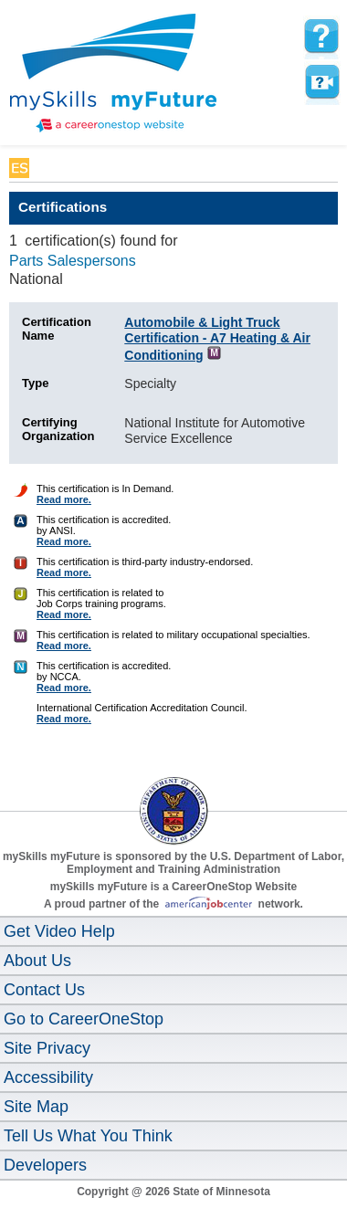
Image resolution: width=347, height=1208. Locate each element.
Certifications (62, 207)
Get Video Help (59, 931)
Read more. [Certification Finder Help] (64, 499)
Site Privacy (47, 1048)
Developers (45, 1165)
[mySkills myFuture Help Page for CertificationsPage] (321, 36)
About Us (37, 960)
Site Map (36, 1107)
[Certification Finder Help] (20, 493)
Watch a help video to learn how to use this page (321, 82)
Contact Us (44, 990)
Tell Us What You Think (88, 1136)
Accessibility (48, 1077)
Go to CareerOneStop (83, 1019)
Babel (52, 168)
